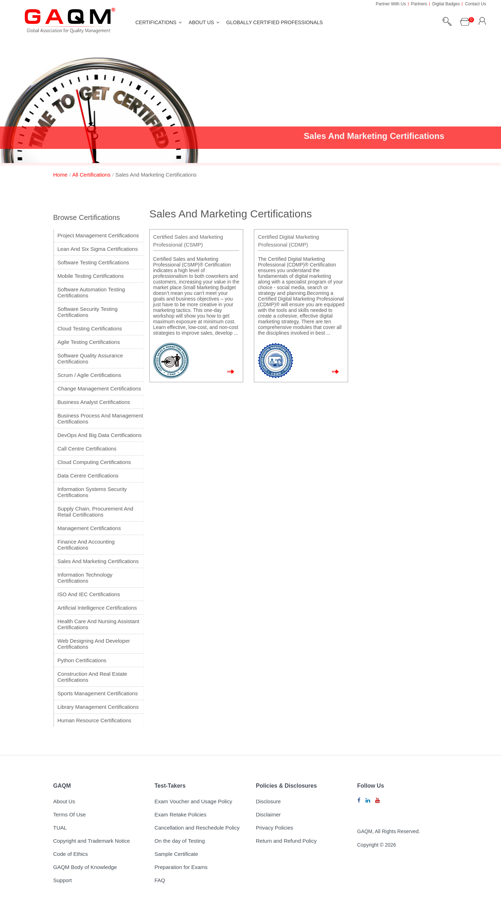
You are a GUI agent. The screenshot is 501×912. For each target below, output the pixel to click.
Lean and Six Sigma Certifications (98, 249)
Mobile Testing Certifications (91, 276)
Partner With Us (391, 3)
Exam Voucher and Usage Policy (193, 801)
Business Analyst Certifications (94, 402)
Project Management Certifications (98, 235)
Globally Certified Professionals (274, 22)
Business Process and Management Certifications (100, 418)
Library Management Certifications (98, 707)
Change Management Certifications (99, 388)
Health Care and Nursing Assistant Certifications (98, 624)
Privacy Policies (274, 828)
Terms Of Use (69, 814)
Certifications (155, 22)
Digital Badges (446, 3)
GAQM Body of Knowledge (85, 867)
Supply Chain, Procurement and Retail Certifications (95, 512)
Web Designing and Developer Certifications (94, 644)
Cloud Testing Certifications (90, 328)
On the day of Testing (180, 841)
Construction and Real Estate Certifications (92, 677)
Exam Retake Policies (181, 814)
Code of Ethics (70, 854)
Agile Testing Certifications (89, 342)
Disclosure (268, 801)
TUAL (60, 828)
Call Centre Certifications (87, 449)
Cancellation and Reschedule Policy (197, 828)
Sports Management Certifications (98, 693)
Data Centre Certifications (88, 476)
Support (62, 880)
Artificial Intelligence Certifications (97, 608)
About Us (201, 22)
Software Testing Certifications (93, 262)
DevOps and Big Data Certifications (100, 435)
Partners (419, 3)
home (60, 175)
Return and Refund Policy (286, 841)
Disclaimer (268, 814)
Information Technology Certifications (85, 578)
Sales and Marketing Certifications (98, 561)
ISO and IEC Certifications (89, 594)
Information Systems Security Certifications (92, 492)
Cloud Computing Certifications (94, 462)
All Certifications (91, 175)
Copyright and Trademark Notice (91, 841)
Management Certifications (89, 528)
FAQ (160, 880)
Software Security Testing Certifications (88, 312)
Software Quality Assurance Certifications (90, 358)
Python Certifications (82, 660)
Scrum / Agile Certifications (89, 375)
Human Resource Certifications (95, 720)
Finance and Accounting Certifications (86, 545)
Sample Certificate (176, 854)
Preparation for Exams (181, 867)
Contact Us (475, 3)
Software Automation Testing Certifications (91, 292)
